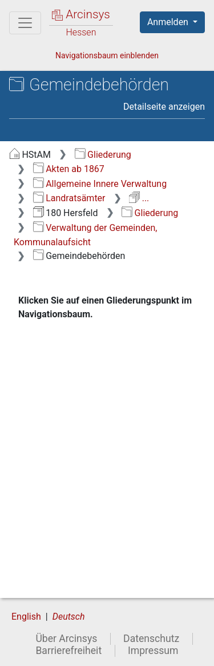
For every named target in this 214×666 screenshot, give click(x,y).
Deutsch (69, 616)
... (139, 198)
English (26, 616)
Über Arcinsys (66, 638)
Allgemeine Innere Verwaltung (100, 183)
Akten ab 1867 (68, 168)
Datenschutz (151, 638)
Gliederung (103, 154)
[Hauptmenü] (25, 22)
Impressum (153, 650)
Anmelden (169, 22)
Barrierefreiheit (68, 650)
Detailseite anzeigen (164, 106)
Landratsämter (69, 198)
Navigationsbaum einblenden (107, 55)
